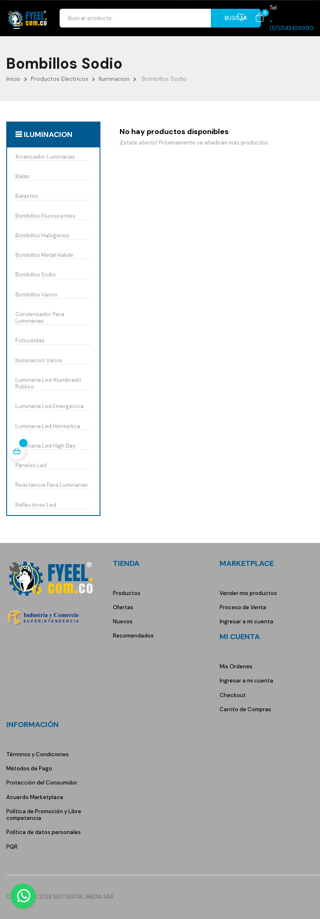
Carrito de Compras (245, 709)
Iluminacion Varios (38, 360)
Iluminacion (48, 134)
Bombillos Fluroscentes (45, 216)
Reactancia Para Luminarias (51, 485)
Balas (22, 176)
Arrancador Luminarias (45, 157)
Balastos (26, 196)
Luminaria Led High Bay (45, 446)
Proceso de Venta (243, 607)
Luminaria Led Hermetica (47, 426)
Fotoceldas (30, 340)
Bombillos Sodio (35, 274)
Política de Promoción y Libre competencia (43, 815)
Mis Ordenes (236, 666)
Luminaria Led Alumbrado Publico (48, 383)
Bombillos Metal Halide (44, 255)
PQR (12, 846)
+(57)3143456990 (292, 24)
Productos (126, 593)
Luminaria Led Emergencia (49, 406)
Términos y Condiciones (37, 754)
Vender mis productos (248, 593)
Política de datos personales (43, 832)
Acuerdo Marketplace (34, 797)
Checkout (233, 695)
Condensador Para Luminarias (39, 317)
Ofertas (123, 607)
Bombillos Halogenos (42, 235)
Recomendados (133, 635)
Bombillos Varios (36, 294)
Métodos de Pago (29, 768)
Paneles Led (31, 465)
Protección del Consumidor (42, 782)
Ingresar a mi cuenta (246, 621)
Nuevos (122, 621)
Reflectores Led (35, 505)
